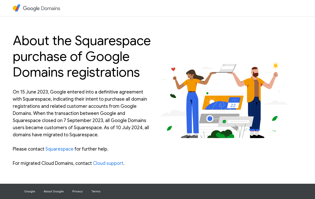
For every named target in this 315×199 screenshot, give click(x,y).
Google (29, 191)
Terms (95, 191)
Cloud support (108, 163)
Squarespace (59, 149)
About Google (54, 191)
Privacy (77, 191)
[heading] (39, 8)
